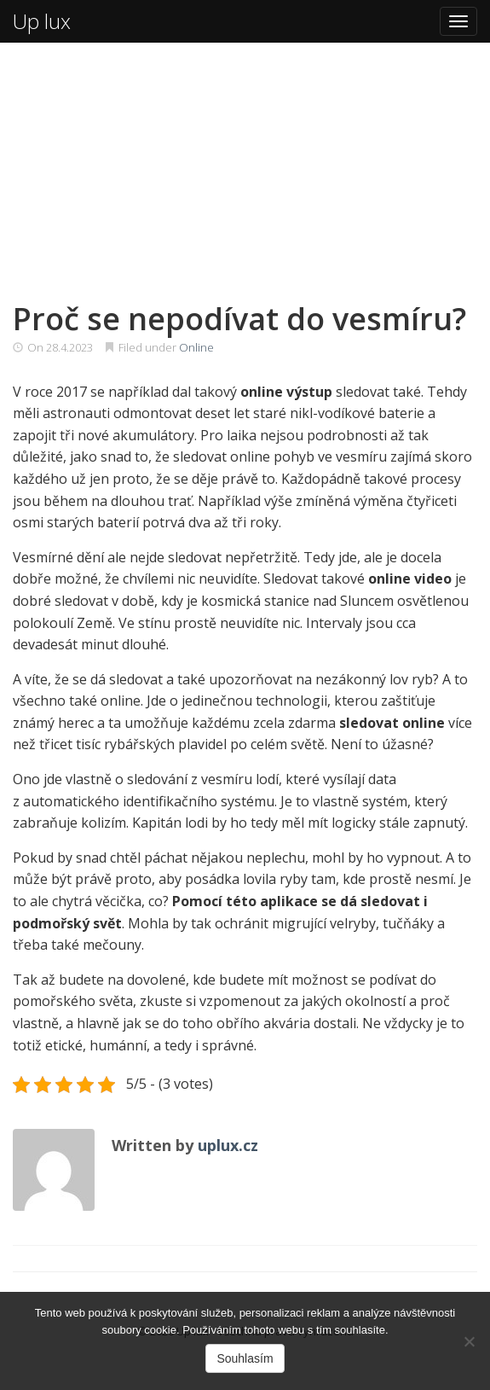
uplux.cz (228, 1145)
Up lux (42, 21)
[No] (468, 1341)
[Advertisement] (245, 170)
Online (196, 347)
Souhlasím (244, 1358)
